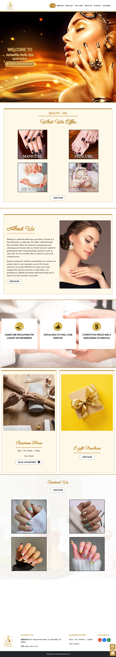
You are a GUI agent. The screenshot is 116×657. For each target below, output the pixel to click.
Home (52, 6)
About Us (88, 6)
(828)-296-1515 (31, 646)
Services (60, 6)
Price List (69, 6)
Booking (106, 6)
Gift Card (79, 6)
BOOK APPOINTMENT (20, 64)
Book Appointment (29, 462)
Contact (97, 6)
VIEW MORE (58, 198)
